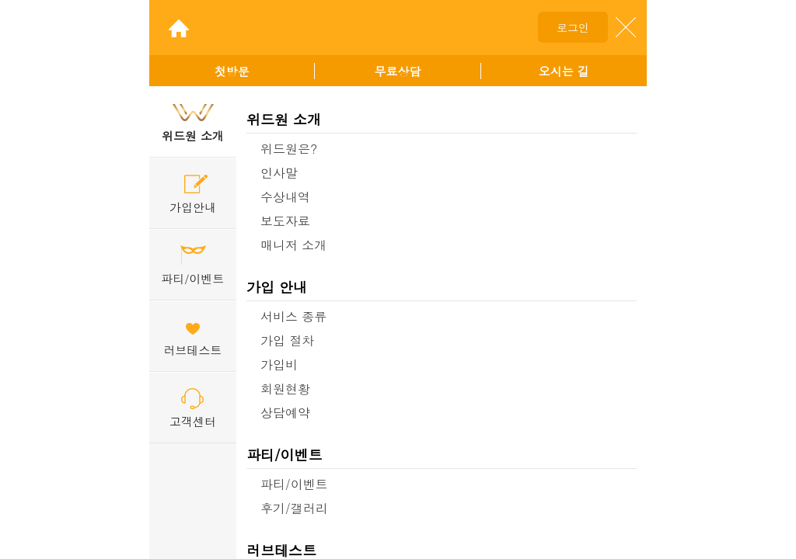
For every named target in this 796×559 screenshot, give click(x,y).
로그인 (573, 27)
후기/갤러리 (294, 508)
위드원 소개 (283, 119)
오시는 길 (564, 71)
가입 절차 (287, 340)
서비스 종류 (293, 316)
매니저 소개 (293, 245)
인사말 (279, 173)
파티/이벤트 (284, 454)
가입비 (279, 364)
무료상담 (397, 71)
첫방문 (232, 71)
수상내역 (285, 197)
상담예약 (285, 413)
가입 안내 (276, 287)
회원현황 (285, 389)
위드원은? (288, 149)
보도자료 (285, 221)
